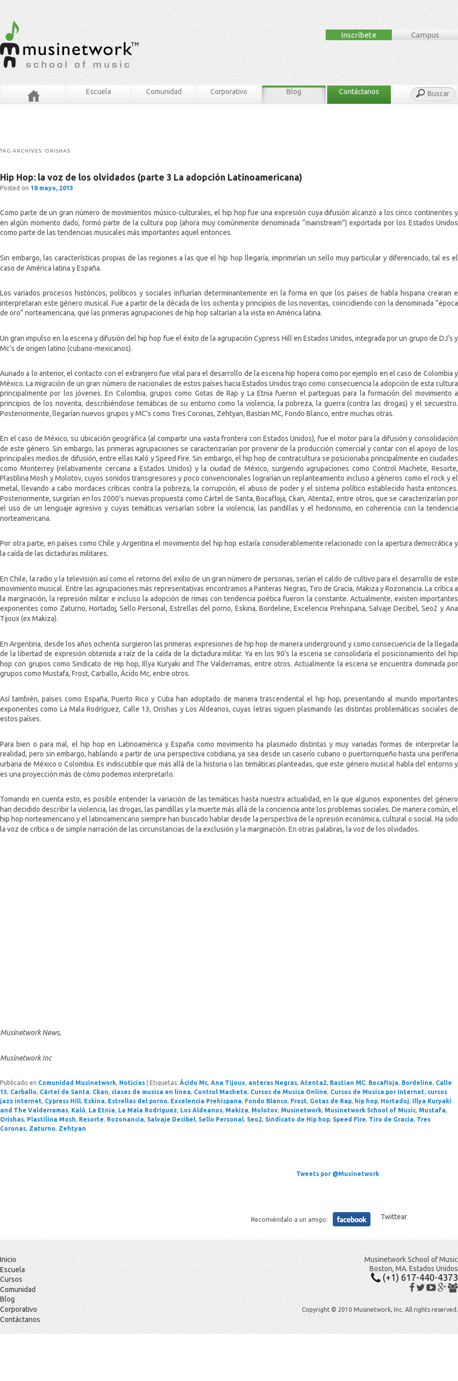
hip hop (366, 1101)
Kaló (78, 1110)
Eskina (94, 1101)
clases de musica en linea (151, 1092)
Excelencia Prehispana (206, 1101)
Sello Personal (221, 1119)
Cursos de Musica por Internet (377, 1092)
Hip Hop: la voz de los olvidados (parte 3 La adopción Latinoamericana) (151, 177)
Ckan (100, 1092)
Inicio (8, 1259)
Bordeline (417, 1082)
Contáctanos (359, 91)
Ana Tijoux (228, 1082)
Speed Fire (349, 1119)
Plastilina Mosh (51, 1119)
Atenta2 (313, 1082)
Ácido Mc (194, 1082)
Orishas (12, 1119)
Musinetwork (301, 1110)
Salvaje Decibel (171, 1119)
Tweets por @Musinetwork (337, 1173)
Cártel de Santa (65, 1092)
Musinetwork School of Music (370, 1110)
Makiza (236, 1110)
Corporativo (228, 91)
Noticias (132, 1082)
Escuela (98, 91)
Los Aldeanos (201, 1110)
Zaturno (42, 1128)
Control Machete (220, 1092)
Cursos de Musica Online (288, 1092)
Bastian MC (347, 1082)
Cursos (11, 1279)
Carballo (23, 1092)
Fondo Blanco (266, 1101)
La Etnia (102, 1110)
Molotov (264, 1110)
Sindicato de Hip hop (297, 1119)
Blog (294, 91)
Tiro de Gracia (391, 1119)
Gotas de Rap (331, 1101)
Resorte (91, 1119)
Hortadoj (395, 1101)
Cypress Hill (63, 1101)
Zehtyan (72, 1128)
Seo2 (254, 1119)
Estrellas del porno (137, 1101)
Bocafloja (383, 1082)
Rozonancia (125, 1119)
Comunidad (164, 91)
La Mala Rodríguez (147, 1110)
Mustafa (432, 1110)
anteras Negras (272, 1082)
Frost (299, 1101)
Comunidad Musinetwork (77, 1082)
